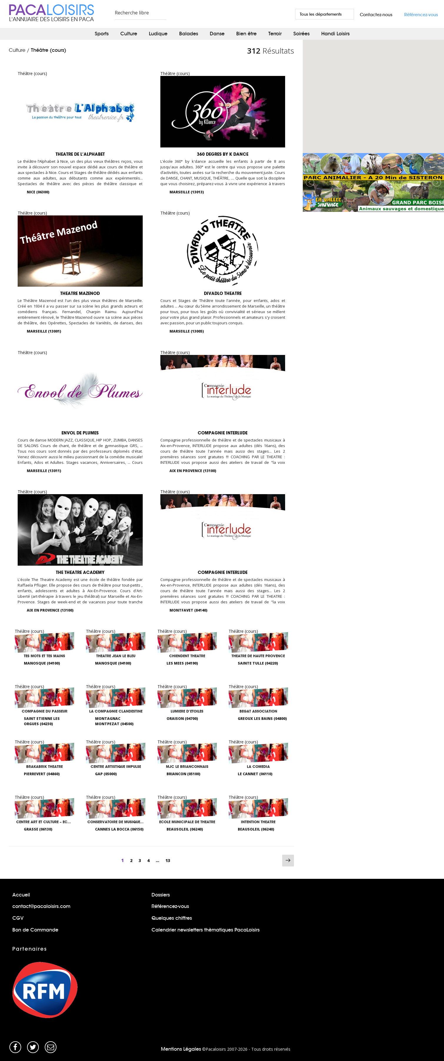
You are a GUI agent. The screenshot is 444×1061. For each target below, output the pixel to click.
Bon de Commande (35, 929)
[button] (353, 111)
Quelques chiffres (172, 918)
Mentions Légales (181, 1049)
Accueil (21, 894)
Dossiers (161, 894)
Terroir (275, 34)
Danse (217, 34)
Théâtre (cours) (48, 50)
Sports (102, 34)
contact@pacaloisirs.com (41, 906)
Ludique (158, 34)
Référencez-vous (421, 14)
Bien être (246, 34)
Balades (188, 34)
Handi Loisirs (335, 34)
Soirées (301, 34)
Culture (128, 34)
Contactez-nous (376, 14)
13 (169, 860)
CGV (18, 918)
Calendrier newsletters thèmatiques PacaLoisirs (206, 929)
